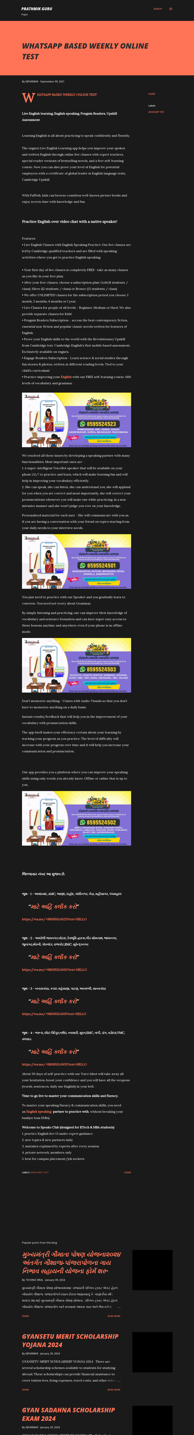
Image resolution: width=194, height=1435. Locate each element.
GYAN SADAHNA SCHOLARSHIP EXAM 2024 (68, 1414)
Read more (114, 1316)
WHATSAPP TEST (156, 111)
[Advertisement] (75, 1202)
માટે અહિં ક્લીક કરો (53, 906)
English (66, 377)
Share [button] (151, 93)
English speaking (39, 1111)
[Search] (158, 9)
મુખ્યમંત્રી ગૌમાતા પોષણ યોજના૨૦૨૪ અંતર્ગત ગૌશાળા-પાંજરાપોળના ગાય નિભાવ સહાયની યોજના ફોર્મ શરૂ (71, 1262)
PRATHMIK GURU (36, 8)
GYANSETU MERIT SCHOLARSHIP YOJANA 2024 (70, 1340)
